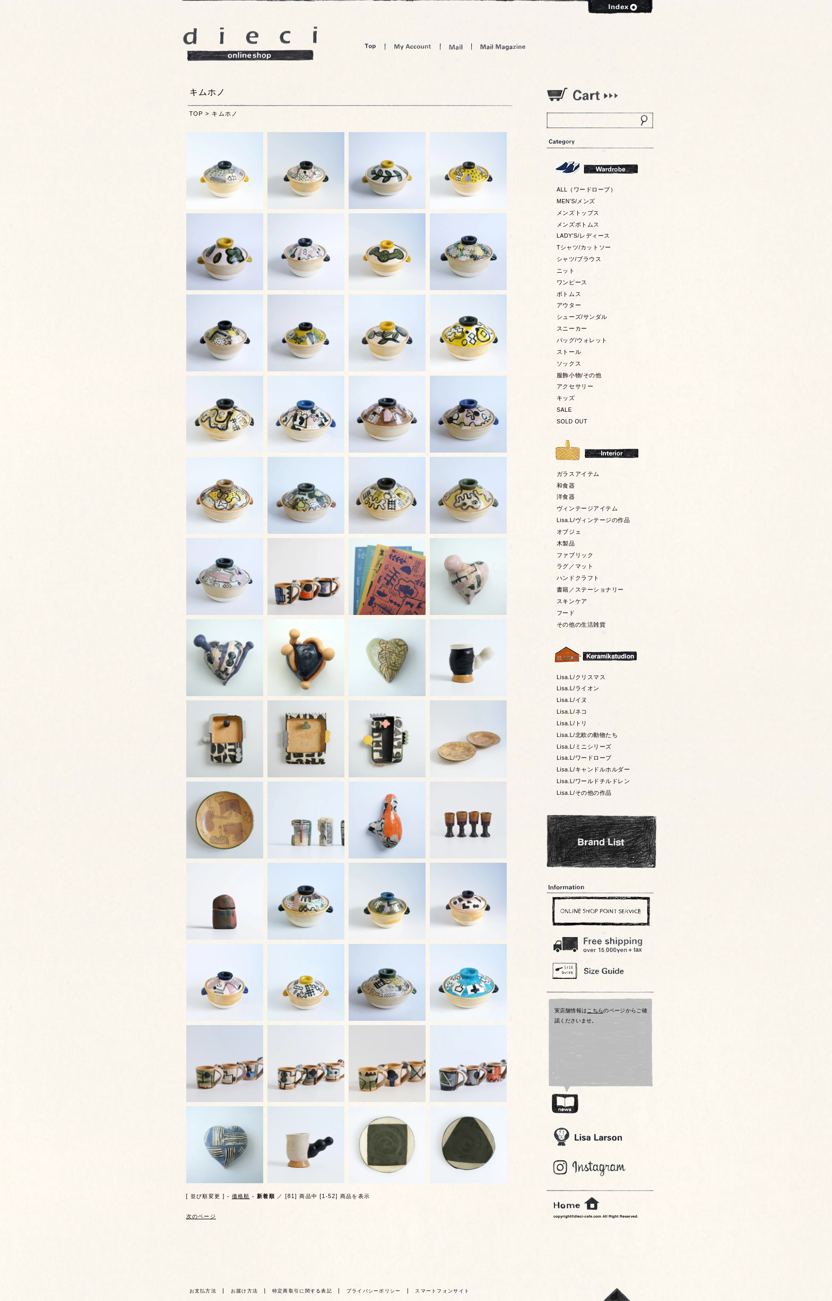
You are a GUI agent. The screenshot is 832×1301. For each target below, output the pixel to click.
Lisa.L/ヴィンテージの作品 (593, 520)
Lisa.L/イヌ (572, 700)
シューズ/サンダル (582, 317)
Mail (456, 46)
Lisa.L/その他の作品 (584, 793)
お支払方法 (203, 1291)
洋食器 (566, 496)
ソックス (569, 363)
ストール (569, 352)
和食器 (566, 485)
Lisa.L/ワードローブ (584, 757)
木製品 (566, 543)
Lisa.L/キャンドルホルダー (593, 769)
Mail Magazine (503, 46)
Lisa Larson (587, 1137)
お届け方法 (244, 1291)
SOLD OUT (572, 421)
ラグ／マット (575, 566)
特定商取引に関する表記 (302, 1291)
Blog (590, 1168)
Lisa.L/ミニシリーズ (584, 746)
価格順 (241, 1196)
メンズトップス (578, 213)
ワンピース (572, 282)
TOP (196, 113)
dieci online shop (250, 44)
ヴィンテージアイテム (587, 508)
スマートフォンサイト (442, 1291)
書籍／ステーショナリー (590, 589)
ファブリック (575, 555)
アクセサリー (575, 386)
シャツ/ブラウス (579, 259)
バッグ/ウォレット (582, 340)
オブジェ (569, 531)
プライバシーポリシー (373, 1291)
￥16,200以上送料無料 (599, 942)
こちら (595, 1010)
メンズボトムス (578, 224)
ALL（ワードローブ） (587, 189)
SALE (564, 409)
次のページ (201, 1216)
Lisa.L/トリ (572, 723)
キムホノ (225, 113)
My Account (412, 46)
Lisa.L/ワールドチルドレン (593, 781)
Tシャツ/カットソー (584, 247)
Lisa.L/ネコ (572, 711)
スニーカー (572, 328)
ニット (566, 270)
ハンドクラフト (578, 578)
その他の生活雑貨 (581, 624)
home (576, 1203)
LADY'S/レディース (583, 235)
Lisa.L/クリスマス (581, 677)
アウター (569, 305)
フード (566, 613)
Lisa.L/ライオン (578, 688)
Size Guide (599, 970)
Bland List (601, 841)
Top (370, 46)
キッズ (566, 398)
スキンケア (572, 601)
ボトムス (569, 294)
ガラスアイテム (578, 474)
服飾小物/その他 (579, 375)
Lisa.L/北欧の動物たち (587, 735)
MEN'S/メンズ (576, 201)
